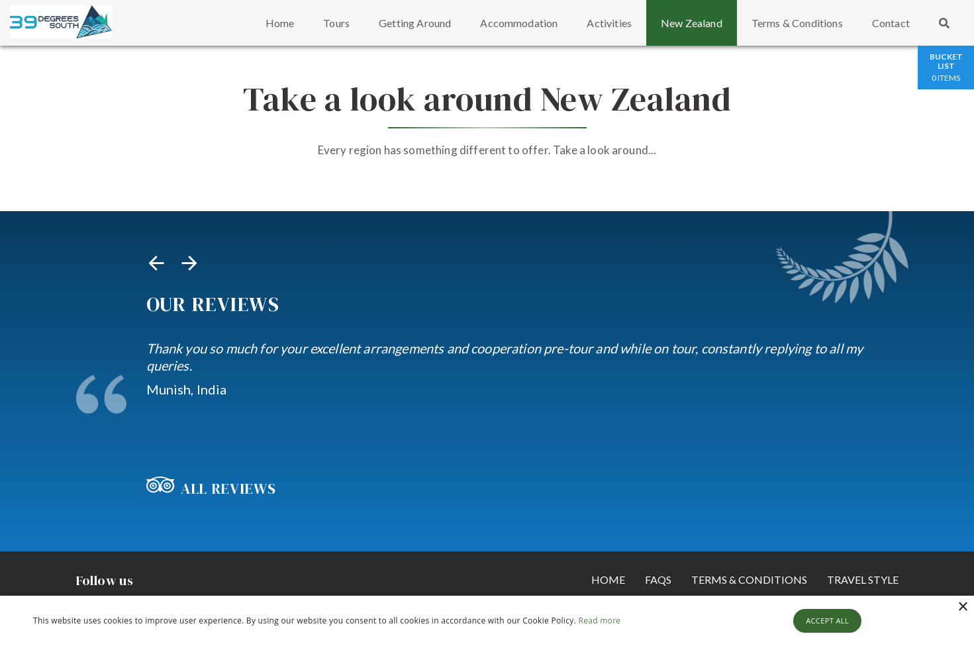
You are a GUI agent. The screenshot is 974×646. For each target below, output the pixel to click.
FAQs (658, 579)
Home (280, 23)
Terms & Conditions (797, 23)
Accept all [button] (827, 620)
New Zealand (691, 23)
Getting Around (415, 23)
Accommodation (519, 23)
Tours (336, 23)
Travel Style (863, 579)
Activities (609, 23)
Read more (599, 620)
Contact (891, 23)
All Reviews (211, 488)
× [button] (962, 607)
